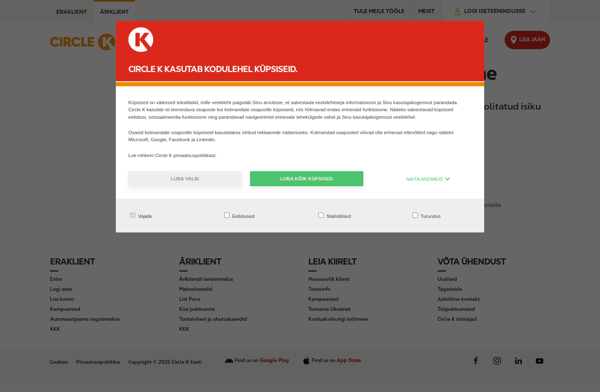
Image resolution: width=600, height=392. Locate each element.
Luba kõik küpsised (306, 178)
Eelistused (239, 215)
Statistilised (334, 215)
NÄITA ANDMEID (428, 179)
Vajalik (141, 215)
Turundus (426, 215)
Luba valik (184, 178)
